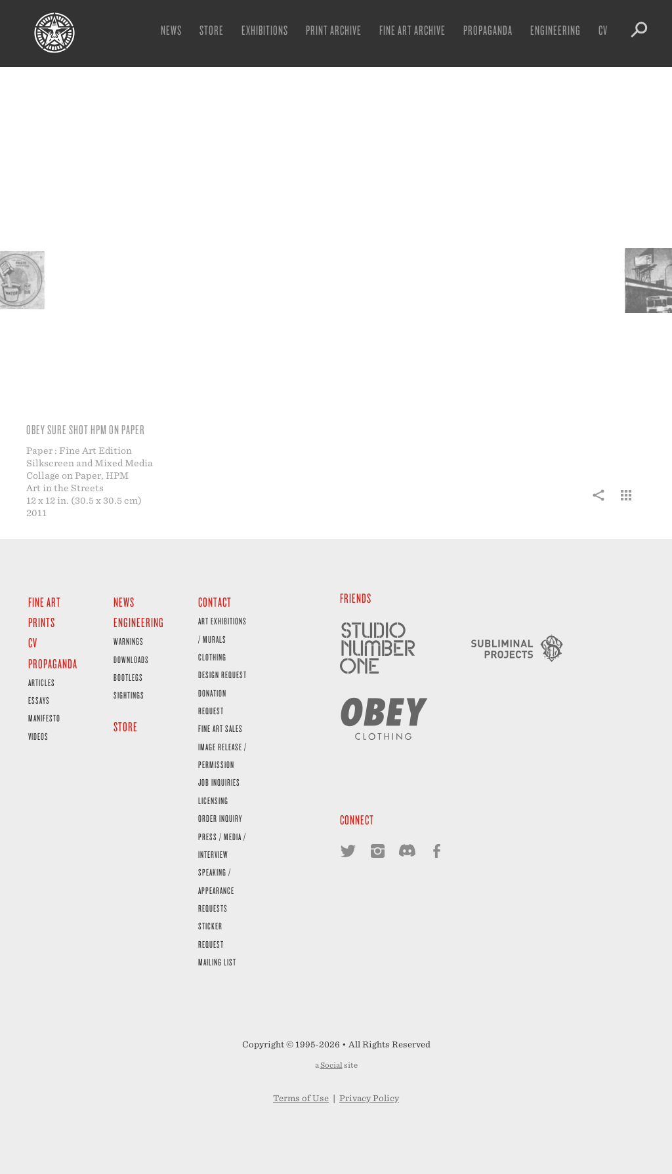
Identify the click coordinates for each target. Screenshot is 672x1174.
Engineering (555, 30)
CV (603, 30)
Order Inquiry (220, 818)
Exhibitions (265, 30)
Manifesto (44, 718)
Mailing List (217, 962)
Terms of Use (301, 1098)
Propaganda (488, 30)
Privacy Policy (369, 1098)
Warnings (129, 641)
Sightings (129, 695)
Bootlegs (128, 677)
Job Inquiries (219, 782)
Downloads (131, 659)
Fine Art (44, 602)
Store (212, 30)
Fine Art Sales (220, 728)
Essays (39, 700)
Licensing (213, 800)
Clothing (212, 657)
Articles (41, 682)
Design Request (222, 674)
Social (331, 1065)
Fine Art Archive (412, 30)
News (171, 30)
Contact (215, 602)
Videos (38, 736)
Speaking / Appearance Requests (216, 890)
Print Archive (334, 30)
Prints (41, 622)
